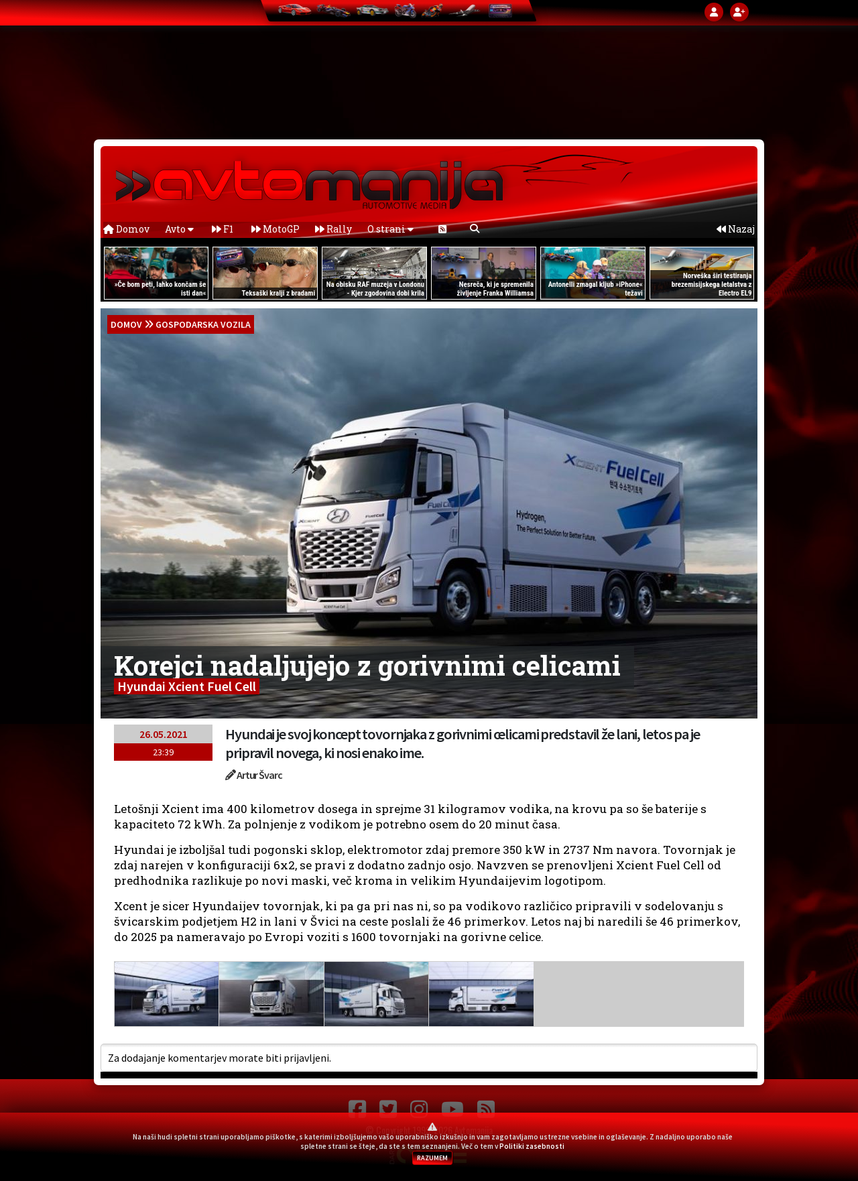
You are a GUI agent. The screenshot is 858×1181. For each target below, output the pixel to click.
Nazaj (736, 229)
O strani (390, 229)
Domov (126, 229)
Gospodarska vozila (203, 324)
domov (126, 324)
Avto (179, 229)
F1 (222, 229)
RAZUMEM (432, 1158)
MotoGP (275, 229)
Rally (333, 229)
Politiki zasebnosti (531, 1146)
